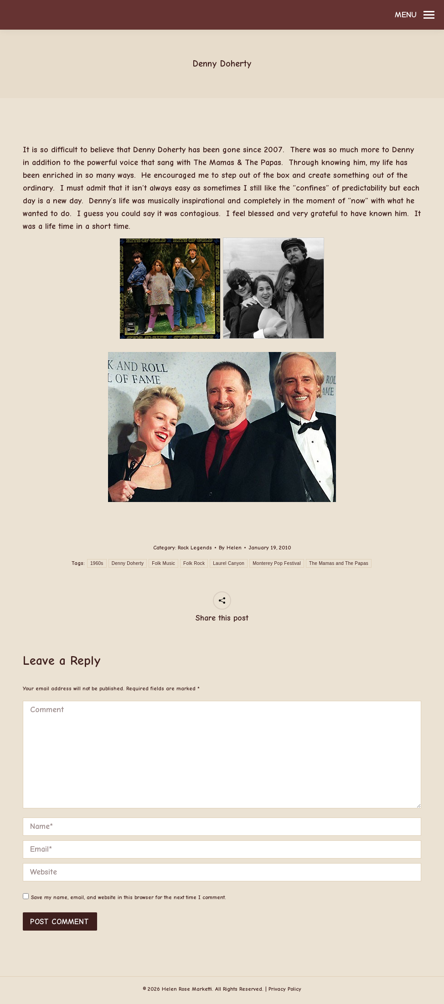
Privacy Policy (284, 989)
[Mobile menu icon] (414, 15)
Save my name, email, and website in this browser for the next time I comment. (128, 897)
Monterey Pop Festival (277, 563)
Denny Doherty (128, 563)
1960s (96, 563)
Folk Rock (194, 563)
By (230, 547)
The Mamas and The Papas (338, 563)
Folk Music (163, 563)
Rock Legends (195, 547)
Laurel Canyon (228, 563)
